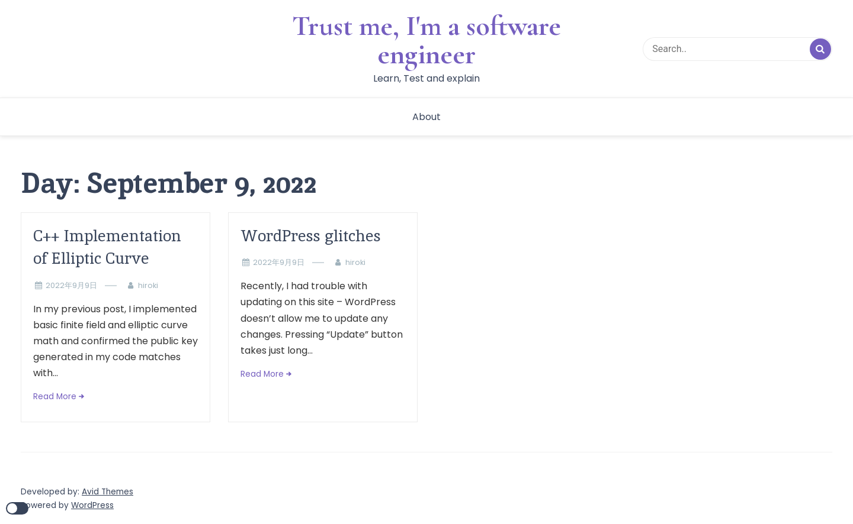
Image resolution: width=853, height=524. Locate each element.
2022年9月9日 (71, 285)
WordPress (92, 505)
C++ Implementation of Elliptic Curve (107, 247)
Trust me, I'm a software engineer (426, 40)
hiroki (148, 285)
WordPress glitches (310, 235)
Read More (54, 396)
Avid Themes (107, 491)
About (426, 117)
